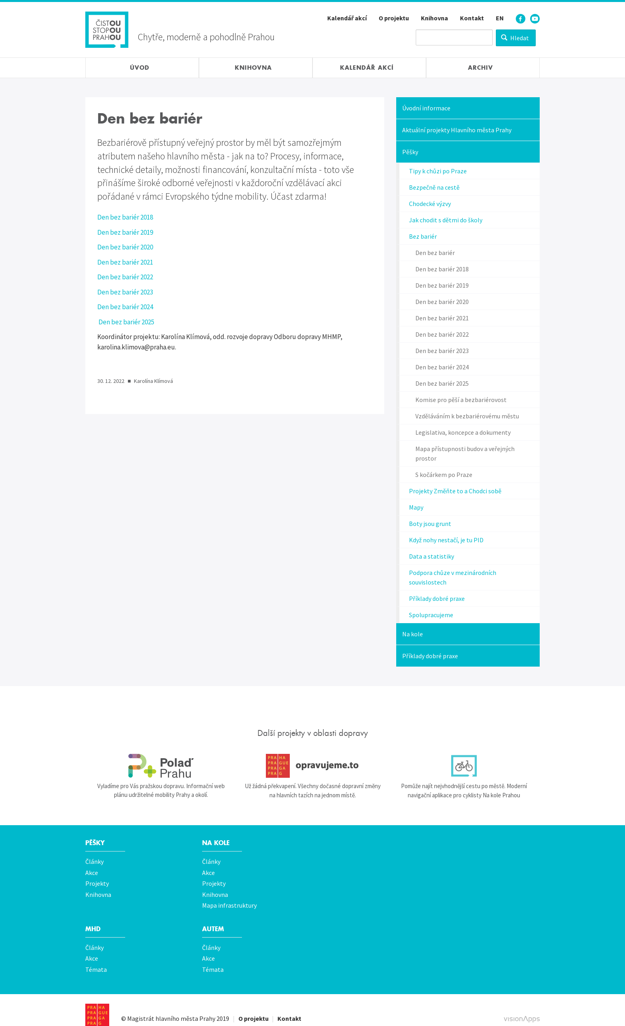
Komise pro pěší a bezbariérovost (461, 400)
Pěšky (410, 152)
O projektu (394, 18)
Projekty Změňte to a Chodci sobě (455, 491)
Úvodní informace (426, 108)
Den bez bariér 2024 (125, 306)
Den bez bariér (435, 253)
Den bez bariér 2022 (125, 277)
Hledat (515, 38)
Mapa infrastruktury (229, 899)
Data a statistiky (431, 556)
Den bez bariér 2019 (125, 232)
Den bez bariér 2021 (125, 262)
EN (500, 18)
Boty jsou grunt (430, 524)
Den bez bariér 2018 (125, 217)
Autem (214, 922)
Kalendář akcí (347, 18)
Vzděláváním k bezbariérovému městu (467, 416)
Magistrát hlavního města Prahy (171, 1007)
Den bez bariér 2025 (125, 322)
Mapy (416, 507)
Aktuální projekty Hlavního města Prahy (456, 130)
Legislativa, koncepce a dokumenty (463, 432)
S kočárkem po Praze (443, 475)
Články (94, 861)
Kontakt (472, 18)
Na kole (412, 634)
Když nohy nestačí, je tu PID (446, 540)
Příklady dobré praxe (437, 598)
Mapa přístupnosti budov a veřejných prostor (465, 453)
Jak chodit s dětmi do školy (445, 220)
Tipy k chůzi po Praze (438, 171)
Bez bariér (423, 236)
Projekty (97, 880)
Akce (91, 871)
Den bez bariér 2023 (125, 292)
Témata (96, 959)
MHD (93, 922)
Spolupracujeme (431, 615)
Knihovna (434, 18)
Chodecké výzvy (430, 204)
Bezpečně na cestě (434, 187)
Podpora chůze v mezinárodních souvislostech (452, 577)
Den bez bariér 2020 (125, 247)
